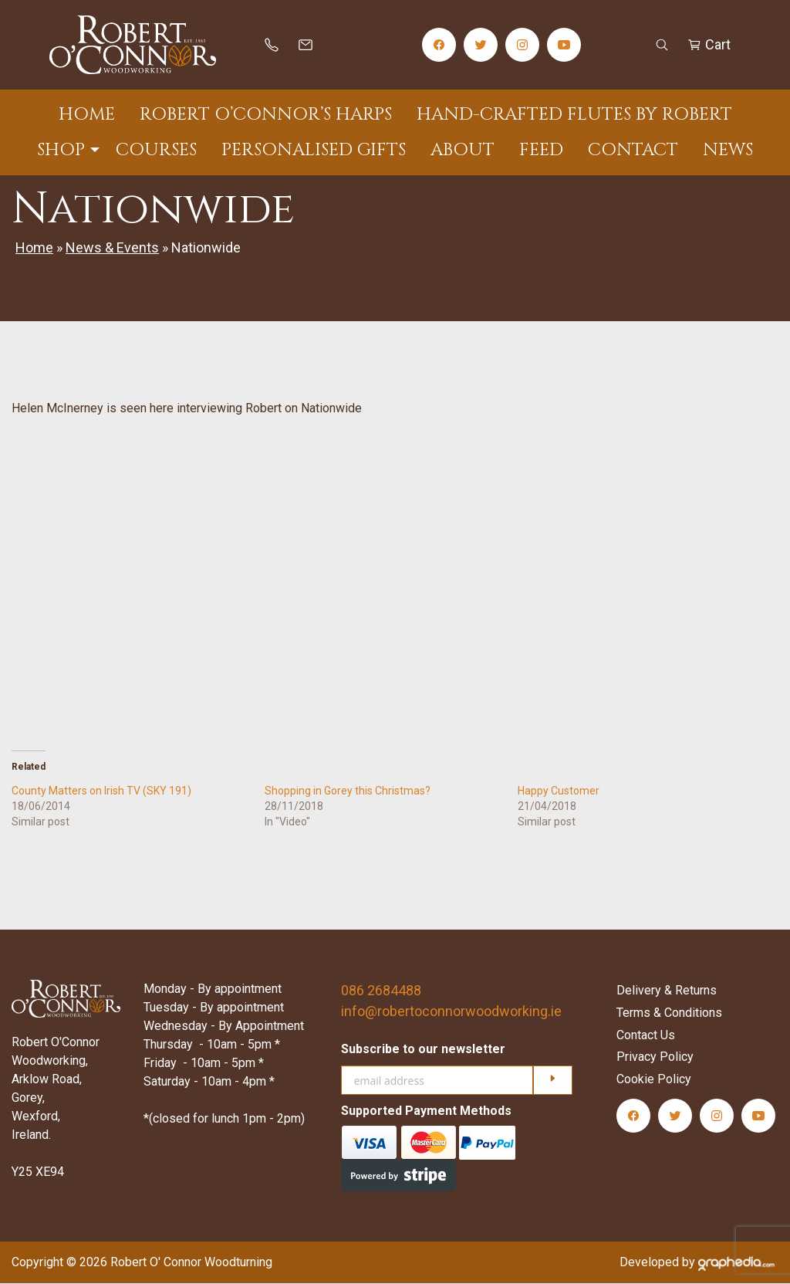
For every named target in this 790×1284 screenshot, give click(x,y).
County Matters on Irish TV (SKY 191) (101, 790)
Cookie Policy (653, 1079)
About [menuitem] (462, 150)
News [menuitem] (728, 150)
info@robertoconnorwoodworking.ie (451, 1011)
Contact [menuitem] (633, 150)
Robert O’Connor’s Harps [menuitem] (266, 115)
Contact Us (645, 1035)
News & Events (112, 247)
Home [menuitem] (87, 115)
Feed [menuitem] (541, 150)
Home (34, 247)
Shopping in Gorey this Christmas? (347, 790)
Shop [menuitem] (61, 150)
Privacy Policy (655, 1057)
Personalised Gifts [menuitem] (313, 150)
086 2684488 (381, 990)
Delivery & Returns (666, 990)
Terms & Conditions (669, 1012)
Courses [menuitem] (156, 150)
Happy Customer (558, 790)
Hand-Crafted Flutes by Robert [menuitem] (574, 115)
